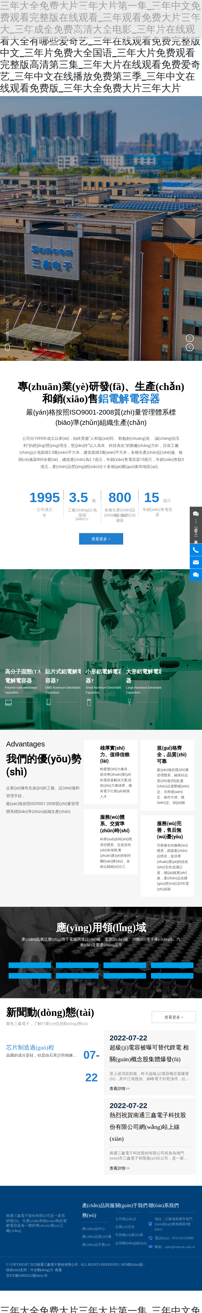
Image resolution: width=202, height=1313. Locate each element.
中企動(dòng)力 (41, 1270)
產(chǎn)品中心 (93, 1228)
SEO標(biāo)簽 (132, 1264)
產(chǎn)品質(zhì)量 (97, 1236)
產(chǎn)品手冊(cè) (96, 1244)
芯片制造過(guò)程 (30, 1047)
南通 (58, 1270)
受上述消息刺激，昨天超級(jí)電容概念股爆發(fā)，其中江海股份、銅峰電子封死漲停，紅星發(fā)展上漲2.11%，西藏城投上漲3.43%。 (150, 1079)
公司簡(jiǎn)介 (126, 1219)
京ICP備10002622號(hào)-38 (26, 1275)
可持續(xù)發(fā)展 (129, 1235)
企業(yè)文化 (125, 1227)
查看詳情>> (121, 1088)
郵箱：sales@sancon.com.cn (175, 1247)
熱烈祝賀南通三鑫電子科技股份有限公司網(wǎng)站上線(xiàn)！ (149, 1127)
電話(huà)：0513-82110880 (174, 1238)
